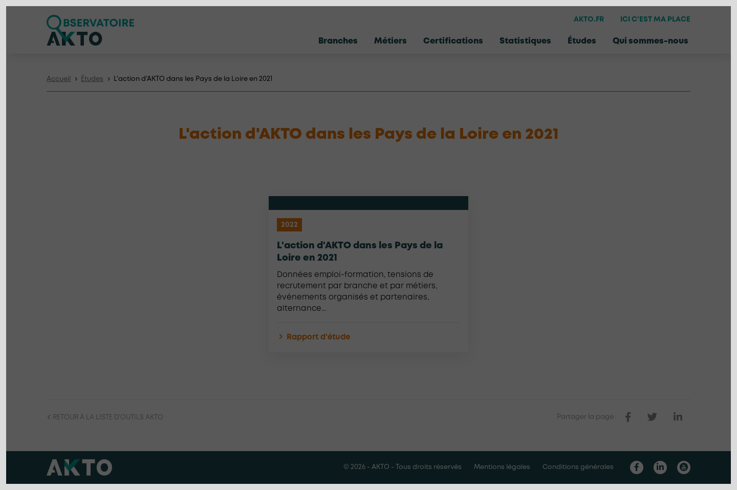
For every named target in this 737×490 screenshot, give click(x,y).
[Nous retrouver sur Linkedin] (660, 467)
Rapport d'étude (313, 337)
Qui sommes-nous (650, 41)
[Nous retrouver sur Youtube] (683, 467)
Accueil (59, 79)
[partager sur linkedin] (677, 417)
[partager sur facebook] (628, 417)
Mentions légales (502, 467)
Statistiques (525, 41)
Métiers (390, 41)
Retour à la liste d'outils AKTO (105, 417)
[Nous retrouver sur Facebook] (636, 467)
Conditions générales (578, 467)
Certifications (453, 41)
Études (582, 41)
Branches (338, 41)
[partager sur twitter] (652, 417)
